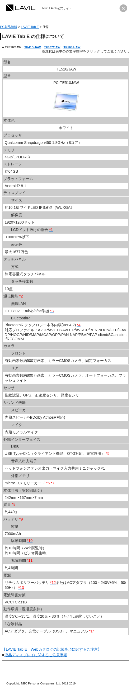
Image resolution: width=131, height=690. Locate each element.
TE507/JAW (52, 47)
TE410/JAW (32, 47)
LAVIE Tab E (30, 27)
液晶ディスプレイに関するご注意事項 (35, 655)
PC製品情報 (8, 27)
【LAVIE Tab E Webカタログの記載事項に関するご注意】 (51, 649)
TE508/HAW (71, 47)
